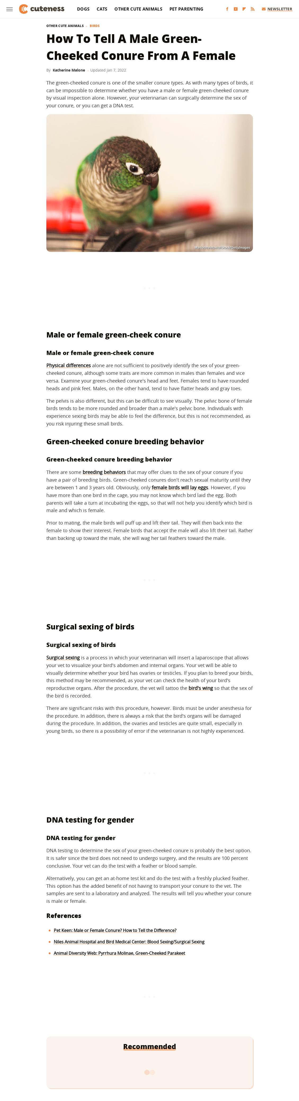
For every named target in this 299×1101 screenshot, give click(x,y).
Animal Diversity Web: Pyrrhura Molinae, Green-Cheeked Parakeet (119, 953)
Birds (95, 26)
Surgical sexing (63, 657)
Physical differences (68, 365)
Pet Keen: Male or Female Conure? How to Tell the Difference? (115, 930)
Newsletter (277, 8)
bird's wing (201, 688)
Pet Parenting (186, 9)
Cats (102, 9)
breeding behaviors (104, 472)
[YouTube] (235, 9)
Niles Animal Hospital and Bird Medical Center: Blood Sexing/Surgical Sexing (129, 942)
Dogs (83, 9)
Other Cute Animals (138, 9)
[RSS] (252, 9)
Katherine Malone (69, 70)
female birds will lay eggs (180, 487)
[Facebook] (227, 9)
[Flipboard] (244, 9)
